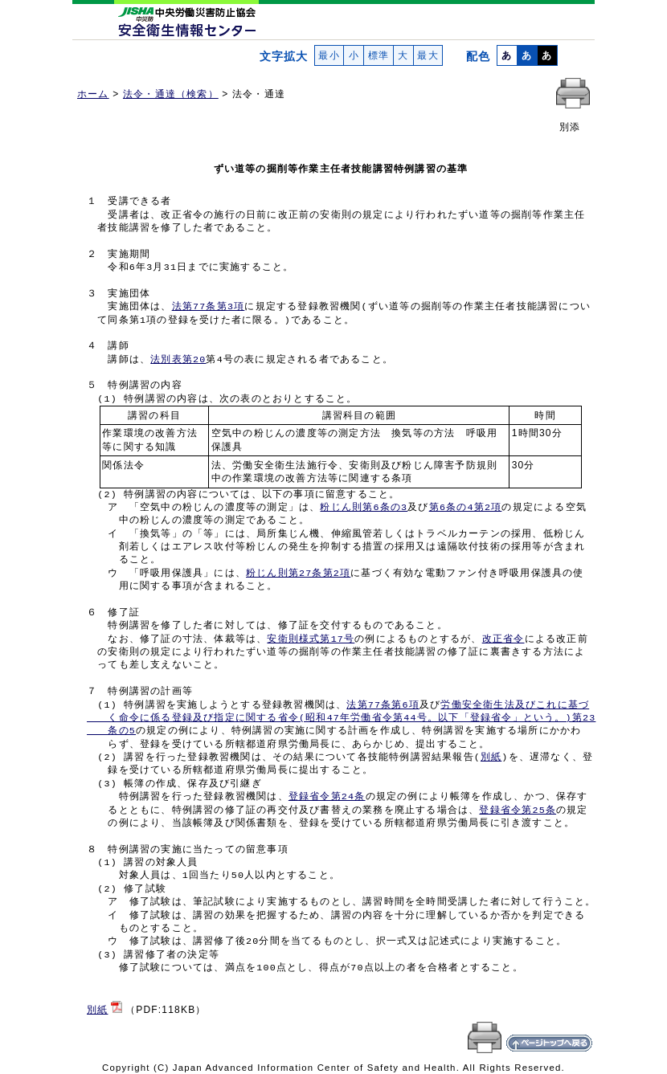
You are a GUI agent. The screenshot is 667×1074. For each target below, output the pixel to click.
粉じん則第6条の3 (363, 507)
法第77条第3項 (208, 306)
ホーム (93, 94)
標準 (378, 55)
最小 (329, 55)
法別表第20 (178, 359)
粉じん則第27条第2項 (298, 573)
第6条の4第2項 (465, 507)
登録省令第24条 (327, 796)
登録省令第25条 (517, 810)
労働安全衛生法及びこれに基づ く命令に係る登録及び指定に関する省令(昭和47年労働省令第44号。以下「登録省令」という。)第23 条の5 (341, 718)
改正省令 (503, 639)
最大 (428, 55)
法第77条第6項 (382, 705)
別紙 (491, 757)
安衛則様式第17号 (310, 639)
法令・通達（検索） (171, 94)
